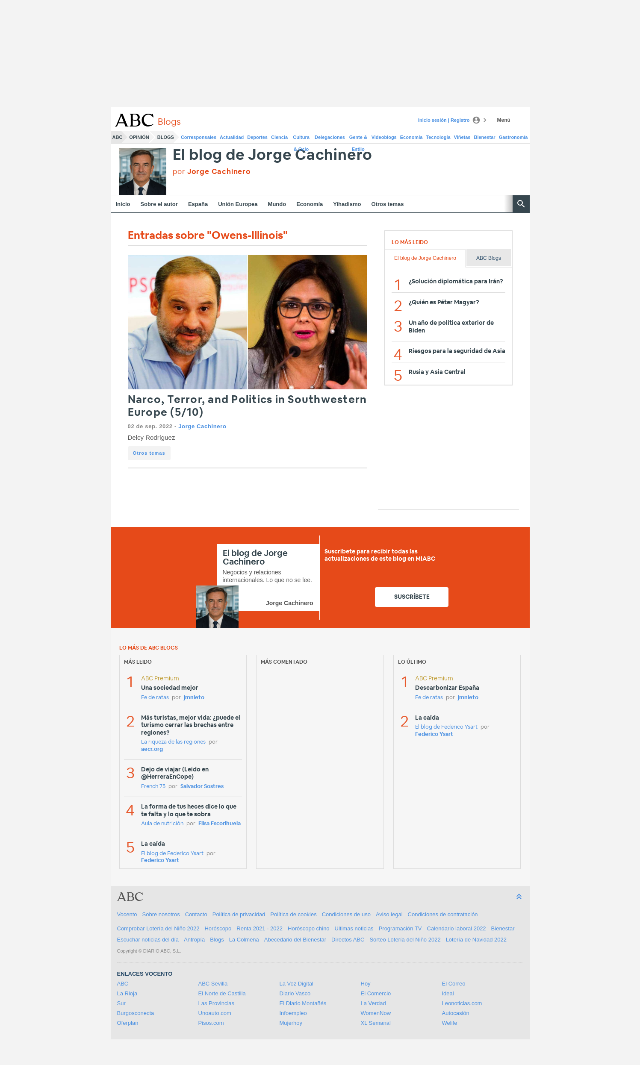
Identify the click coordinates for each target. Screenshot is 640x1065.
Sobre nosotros (161, 914)
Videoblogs (384, 137)
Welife (449, 1023)
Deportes (257, 137)
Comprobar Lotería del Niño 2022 (158, 928)
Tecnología (438, 137)
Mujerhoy (291, 1023)
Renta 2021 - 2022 (259, 928)
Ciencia (279, 137)
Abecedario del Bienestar (295, 939)
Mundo (277, 204)
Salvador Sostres (202, 786)
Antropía (194, 939)
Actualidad (232, 137)
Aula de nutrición (162, 824)
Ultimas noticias (354, 928)
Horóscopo (217, 928)
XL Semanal (376, 1023)
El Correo (454, 983)
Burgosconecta (135, 1013)
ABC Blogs (488, 258)
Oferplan (128, 1023)
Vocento (127, 914)
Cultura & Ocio (301, 139)
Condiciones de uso (346, 914)
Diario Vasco (295, 993)
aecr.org (152, 749)
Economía (411, 137)
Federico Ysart (160, 860)
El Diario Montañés (303, 1003)
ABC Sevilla (213, 983)
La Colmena (244, 939)
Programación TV (400, 928)
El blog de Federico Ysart (172, 853)
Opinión (139, 137)
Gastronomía (513, 137)
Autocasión (455, 1013)
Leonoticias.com (462, 1003)
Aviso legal (389, 914)
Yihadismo (347, 204)
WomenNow (376, 1013)
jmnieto (194, 697)
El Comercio (376, 993)
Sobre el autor (158, 204)
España (198, 204)
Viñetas (462, 137)
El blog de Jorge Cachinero (273, 155)
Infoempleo (293, 1013)
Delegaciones (330, 137)
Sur (121, 1003)
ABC (117, 137)
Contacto (196, 914)
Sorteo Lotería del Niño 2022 (404, 939)
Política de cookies (293, 914)
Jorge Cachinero (202, 426)
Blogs (165, 137)
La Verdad (373, 1003)
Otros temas (388, 204)
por (212, 171)
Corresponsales (198, 137)
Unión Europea (237, 204)
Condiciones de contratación (443, 914)
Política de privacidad (238, 914)
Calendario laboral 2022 (456, 928)
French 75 (153, 786)
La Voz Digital (297, 983)
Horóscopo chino (309, 928)
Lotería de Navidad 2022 (476, 939)
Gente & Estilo (358, 139)
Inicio (123, 204)
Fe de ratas (155, 697)
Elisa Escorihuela (219, 824)
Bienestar (484, 137)
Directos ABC (347, 939)
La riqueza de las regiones (173, 742)
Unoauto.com (214, 1013)
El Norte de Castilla (222, 993)
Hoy (366, 983)
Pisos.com (211, 1023)
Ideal (448, 993)
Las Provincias (216, 1003)
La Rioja (127, 993)
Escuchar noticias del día (148, 939)
